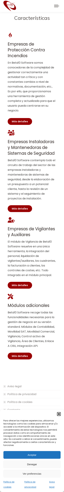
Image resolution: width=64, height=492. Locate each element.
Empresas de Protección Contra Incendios (26, 50)
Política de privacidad (21, 394)
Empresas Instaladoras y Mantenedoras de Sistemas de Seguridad (31, 147)
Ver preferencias (32, 473)
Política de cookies (19, 402)
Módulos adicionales (28, 305)
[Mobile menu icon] (57, 6)
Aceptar (32, 454)
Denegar (32, 464)
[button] (59, 414)
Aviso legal (14, 386)
